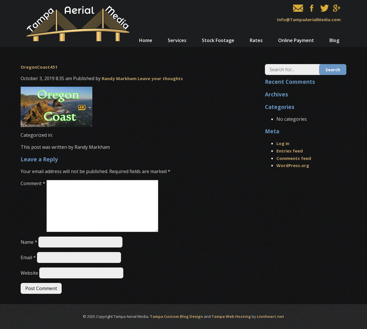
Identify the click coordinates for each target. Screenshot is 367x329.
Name (29, 242)
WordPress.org (292, 165)
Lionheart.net (270, 316)
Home (145, 40)
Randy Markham (119, 78)
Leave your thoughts (160, 78)
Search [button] (332, 69)
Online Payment (296, 40)
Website (29, 273)
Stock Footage (218, 40)
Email (28, 257)
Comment (33, 183)
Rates (256, 40)
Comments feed (293, 158)
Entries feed (289, 151)
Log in (282, 143)
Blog (334, 40)
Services (177, 40)
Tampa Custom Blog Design (176, 316)
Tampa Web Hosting (231, 316)
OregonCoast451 (39, 67)
